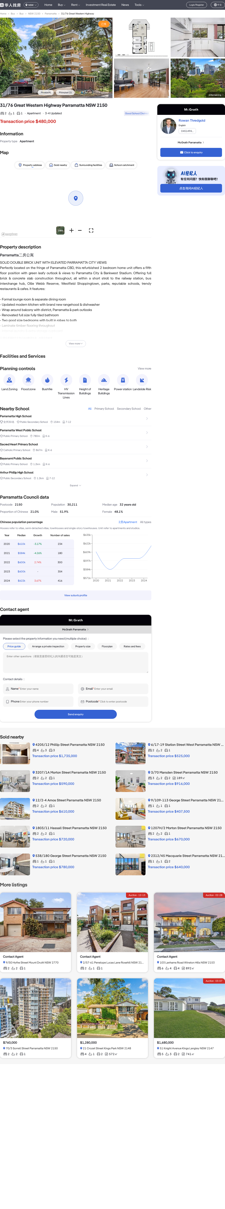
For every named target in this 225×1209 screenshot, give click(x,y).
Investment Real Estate (101, 5)
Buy (13, 13)
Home (48, 5)
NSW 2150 (34, 13)
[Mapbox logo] (9, 234)
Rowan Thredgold (192, 120)
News (125, 5)
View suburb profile (75, 595)
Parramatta (51, 13)
